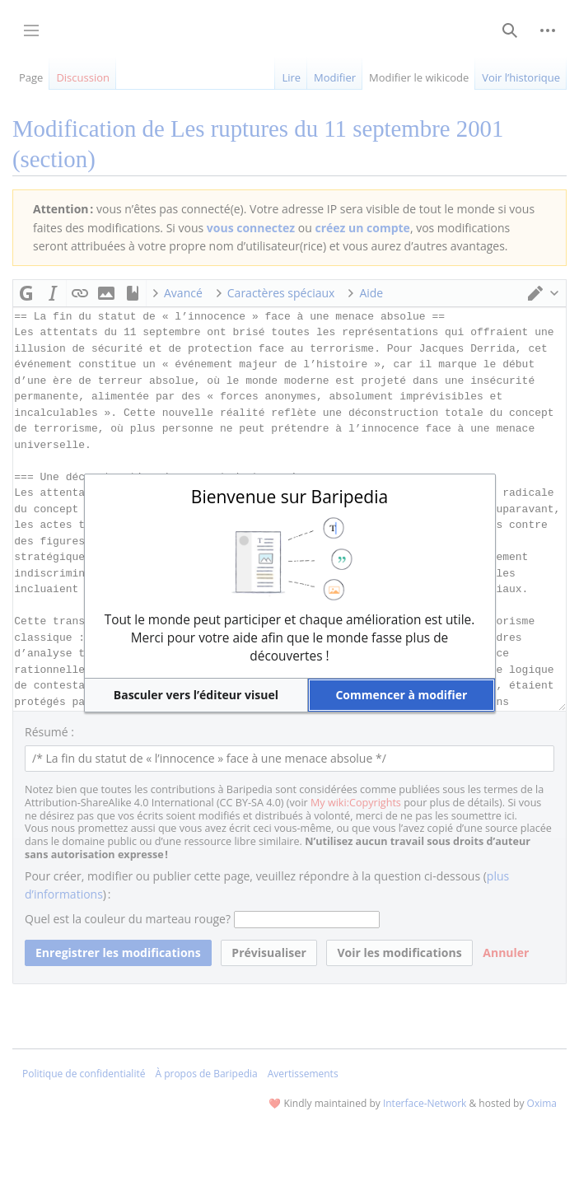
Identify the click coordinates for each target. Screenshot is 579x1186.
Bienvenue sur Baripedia (289, 496)
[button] (196, 695)
